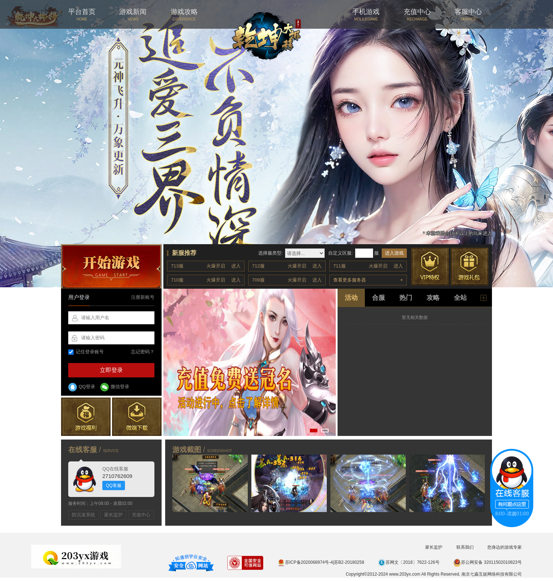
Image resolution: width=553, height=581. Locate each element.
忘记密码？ (142, 351)
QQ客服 (113, 485)
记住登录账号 (86, 351)
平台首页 (82, 14)
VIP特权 (430, 266)
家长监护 (113, 514)
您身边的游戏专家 (504, 547)
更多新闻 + (483, 298)
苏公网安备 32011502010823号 (487, 562)
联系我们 (465, 547)
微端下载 (137, 417)
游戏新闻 (133, 14)
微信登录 (114, 387)
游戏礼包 (469, 266)
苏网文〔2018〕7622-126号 (408, 562)
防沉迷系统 (83, 514)
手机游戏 (366, 14)
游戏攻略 (184, 14)
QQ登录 (81, 387)
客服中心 (468, 14)
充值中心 (417, 14)
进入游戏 (394, 253)
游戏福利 (86, 417)
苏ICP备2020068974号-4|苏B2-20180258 (320, 562)
